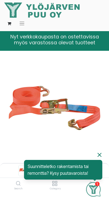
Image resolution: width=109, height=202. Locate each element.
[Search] (18, 184)
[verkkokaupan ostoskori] (9, 24)
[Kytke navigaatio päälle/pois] (21, 23)
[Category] (54, 184)
